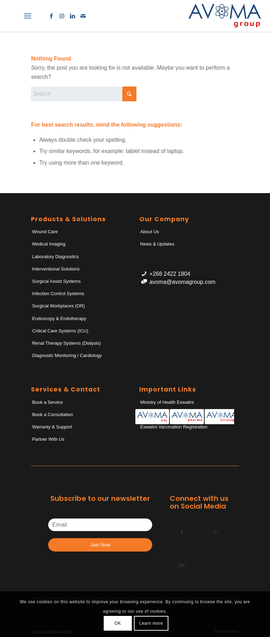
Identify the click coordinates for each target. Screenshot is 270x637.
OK (118, 623)
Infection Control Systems (58, 293)
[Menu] (27, 15)
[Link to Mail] (83, 16)
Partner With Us (48, 439)
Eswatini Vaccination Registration (173, 426)
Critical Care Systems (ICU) (60, 330)
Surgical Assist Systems (56, 281)
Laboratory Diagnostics (55, 256)
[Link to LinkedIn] (72, 16)
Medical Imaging (48, 244)
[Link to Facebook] (51, 16)
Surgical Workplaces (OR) (58, 305)
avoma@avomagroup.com (182, 282)
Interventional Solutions (55, 269)
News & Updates (157, 244)
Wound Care (45, 231)
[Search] (12, 16)
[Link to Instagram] (62, 16)
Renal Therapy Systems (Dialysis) (66, 343)
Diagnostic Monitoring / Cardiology (67, 355)
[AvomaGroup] (225, 16)
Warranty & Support (52, 426)
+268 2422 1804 (169, 274)
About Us (149, 231)
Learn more (151, 623)
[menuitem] (12, 16)
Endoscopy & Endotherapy (59, 318)
